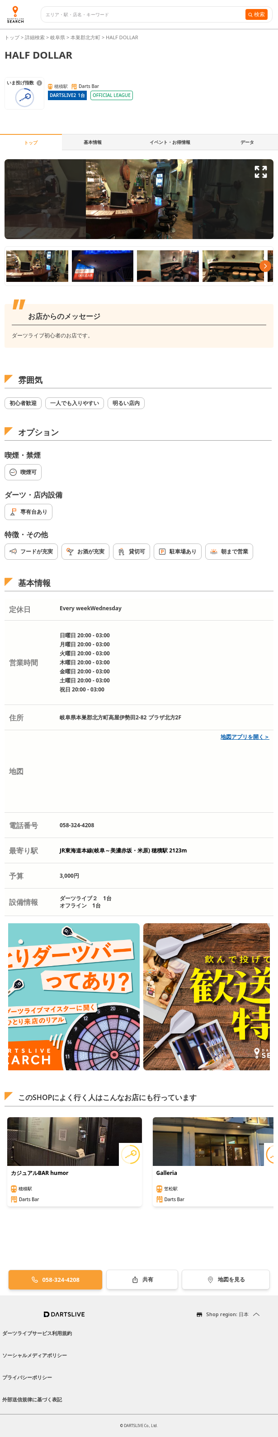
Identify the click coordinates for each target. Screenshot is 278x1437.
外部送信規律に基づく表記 (32, 1399)
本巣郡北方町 (85, 37)
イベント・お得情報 (170, 142)
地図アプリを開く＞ (245, 737)
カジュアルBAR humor (39, 1173)
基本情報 (93, 142)
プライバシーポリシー (27, 1377)
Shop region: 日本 (227, 1314)
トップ (13, 37)
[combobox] (145, 14)
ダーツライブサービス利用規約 (37, 1333)
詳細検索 (35, 37)
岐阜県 (57, 37)
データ (247, 142)
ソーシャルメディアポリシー (34, 1355)
